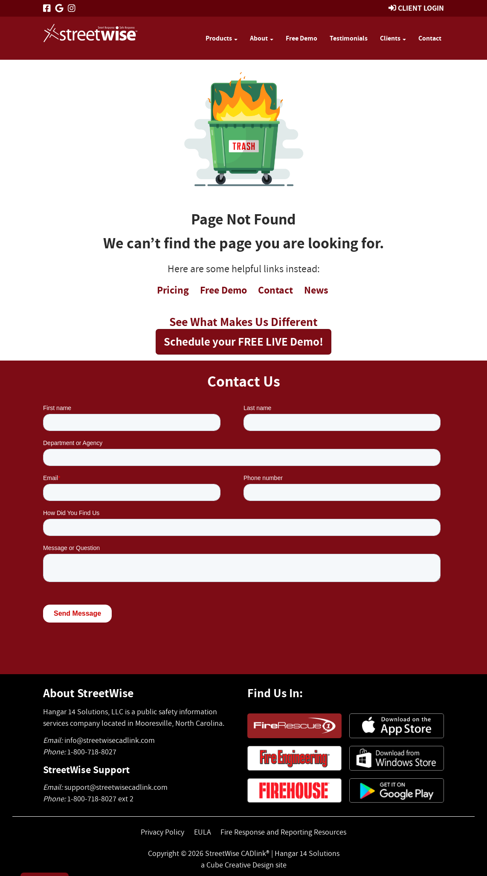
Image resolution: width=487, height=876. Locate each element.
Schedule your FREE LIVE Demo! (243, 341)
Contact (429, 38)
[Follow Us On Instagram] (71, 8)
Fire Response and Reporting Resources (283, 832)
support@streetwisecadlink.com (116, 787)
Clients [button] (393, 38)
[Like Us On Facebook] (47, 8)
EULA (202, 832)
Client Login (421, 8)
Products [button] (222, 38)
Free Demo (301, 38)
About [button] (261, 38)
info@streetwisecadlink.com (109, 740)
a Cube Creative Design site (244, 865)
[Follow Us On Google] (59, 8)
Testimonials (349, 38)
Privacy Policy (162, 832)
